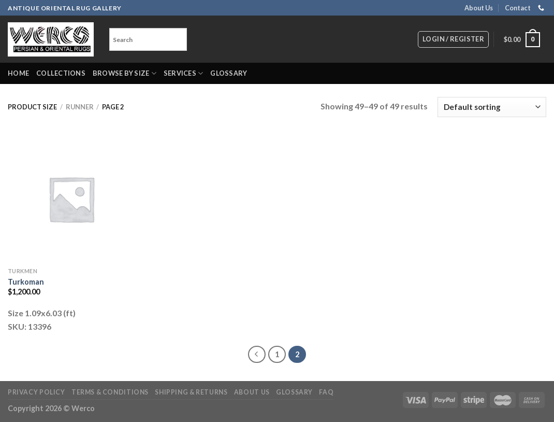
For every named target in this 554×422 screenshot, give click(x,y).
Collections (60, 73)
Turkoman (26, 281)
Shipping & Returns (191, 392)
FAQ (326, 392)
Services (183, 73)
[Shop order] (492, 107)
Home (18, 73)
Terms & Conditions (110, 392)
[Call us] (541, 8)
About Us (478, 8)
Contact (518, 8)
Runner (80, 107)
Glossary (228, 73)
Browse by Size (124, 73)
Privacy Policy (36, 392)
